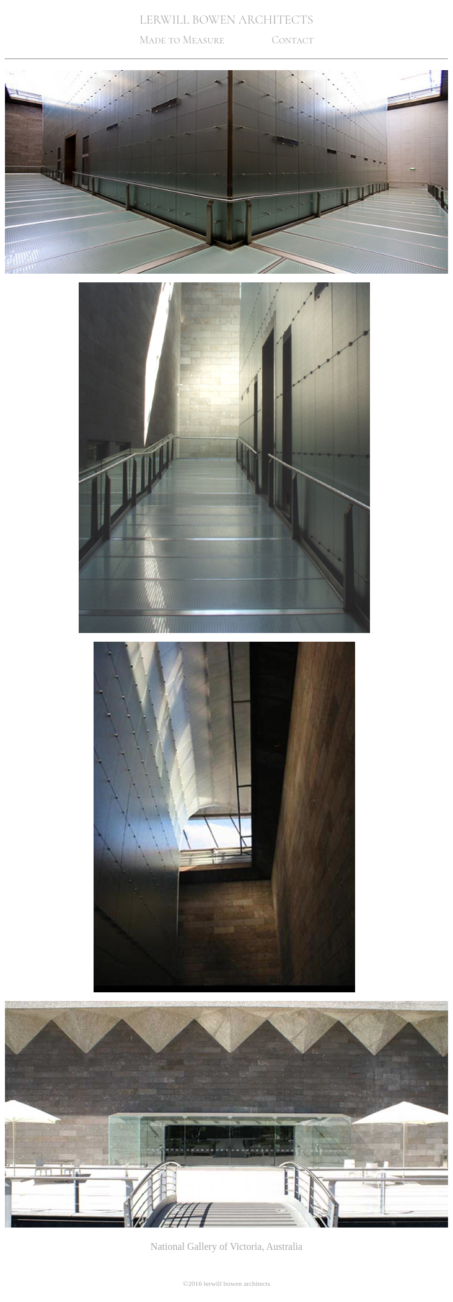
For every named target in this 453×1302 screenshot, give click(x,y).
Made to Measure (181, 40)
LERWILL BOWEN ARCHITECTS (226, 19)
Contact (292, 40)
